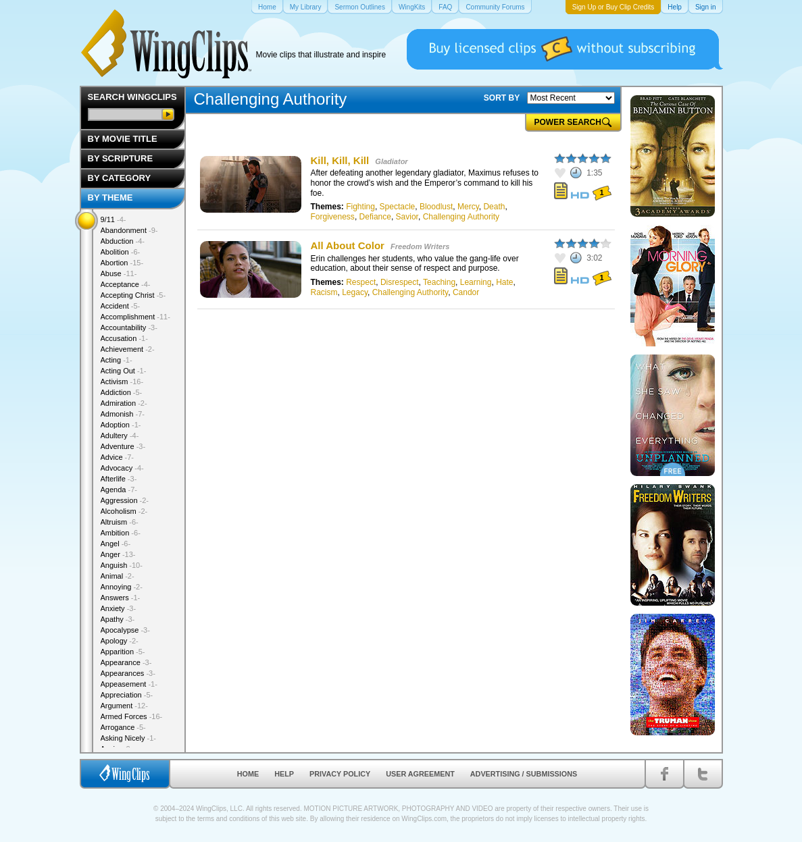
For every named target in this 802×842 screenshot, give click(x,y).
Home (248, 774)
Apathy (118, 619)
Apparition (123, 652)
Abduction (123, 241)
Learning (476, 282)
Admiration (124, 403)
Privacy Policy (339, 774)
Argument (124, 706)
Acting (116, 360)
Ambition (121, 533)
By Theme (110, 197)
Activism (122, 381)
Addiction (122, 392)
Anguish (122, 565)
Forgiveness (333, 216)
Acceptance (126, 284)
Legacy (355, 292)
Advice (117, 457)
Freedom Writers (420, 246)
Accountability (129, 327)
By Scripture (120, 158)
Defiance (375, 216)
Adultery (120, 435)
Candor (466, 292)
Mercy (468, 206)
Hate (504, 282)
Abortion (122, 263)
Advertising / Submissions (523, 774)
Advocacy (122, 468)
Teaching (439, 282)
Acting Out (124, 371)
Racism (324, 292)
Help (284, 774)
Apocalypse (125, 630)
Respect (361, 282)
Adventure (123, 446)
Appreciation (127, 695)
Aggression (125, 500)
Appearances (128, 673)
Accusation (124, 338)
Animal (117, 576)
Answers (121, 598)
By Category (119, 178)
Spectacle (398, 206)
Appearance (126, 662)
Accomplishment (135, 317)
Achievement (128, 349)
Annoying (122, 587)
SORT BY (502, 98)
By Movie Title (122, 139)
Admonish (123, 414)
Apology (120, 641)
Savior (407, 216)
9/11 (113, 219)
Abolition (121, 252)
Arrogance (123, 727)
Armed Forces (132, 716)
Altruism (120, 522)
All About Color (347, 245)
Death (494, 206)
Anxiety (118, 608)
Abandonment (129, 230)
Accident (121, 306)
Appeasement (129, 684)
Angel (116, 544)
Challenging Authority (461, 216)
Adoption (121, 425)
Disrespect (399, 282)
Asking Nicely (129, 738)
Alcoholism (124, 511)
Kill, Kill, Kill (340, 160)
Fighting (360, 206)
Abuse (119, 273)
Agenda (119, 489)
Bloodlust (436, 206)
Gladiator (391, 161)
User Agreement (420, 774)
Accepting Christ (133, 295)
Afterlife (119, 479)
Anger (118, 554)
